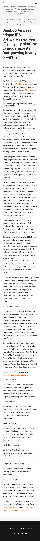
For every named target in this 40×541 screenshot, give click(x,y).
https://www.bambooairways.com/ (15, 375)
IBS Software (29, 90)
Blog (26, 507)
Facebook (14, 510)
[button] (36, 3)
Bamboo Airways (22, 84)
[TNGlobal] (6, 3)
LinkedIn (6, 510)
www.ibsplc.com (10, 507)
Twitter (32, 507)
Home (20, 17)
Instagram (23, 510)
